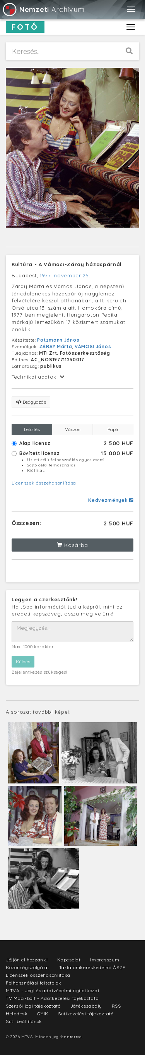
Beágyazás (31, 402)
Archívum (43, 9)
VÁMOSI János (93, 346)
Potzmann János (58, 340)
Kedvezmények (110, 500)
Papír (113, 429)
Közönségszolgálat (27, 967)
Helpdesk (17, 1013)
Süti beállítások (24, 1021)
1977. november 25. (65, 275)
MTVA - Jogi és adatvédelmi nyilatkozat (53, 990)
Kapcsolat (68, 960)
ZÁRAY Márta (55, 346)
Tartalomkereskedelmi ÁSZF (92, 967)
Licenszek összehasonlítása (44, 483)
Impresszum (104, 960)
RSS (116, 1006)
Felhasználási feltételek (33, 983)
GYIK (42, 1013)
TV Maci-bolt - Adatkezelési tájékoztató (52, 998)
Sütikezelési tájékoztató (86, 1013)
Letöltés (32, 429)
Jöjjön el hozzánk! (27, 960)
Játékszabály (86, 1006)
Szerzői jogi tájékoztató (33, 1006)
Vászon (72, 429)
